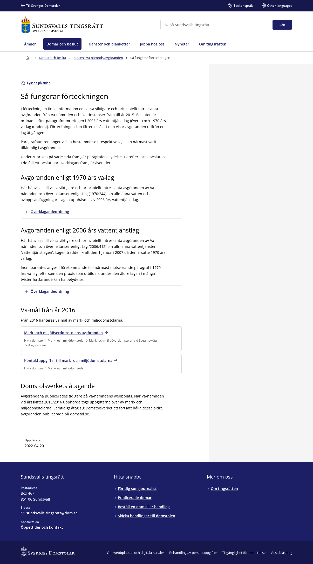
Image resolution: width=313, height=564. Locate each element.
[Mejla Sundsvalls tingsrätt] (49, 513)
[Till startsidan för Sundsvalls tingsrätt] (62, 24)
